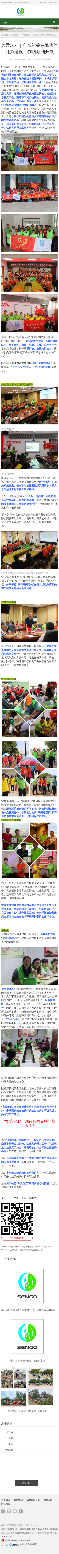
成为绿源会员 (33, 1500)
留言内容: (9, 1450)
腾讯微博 (9, 1511)
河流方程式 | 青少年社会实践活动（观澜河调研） (32, 1246)
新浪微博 (3, 1511)
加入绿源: (43, 2)
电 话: (11, 1444)
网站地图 (5, 1503)
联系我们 (18, 1500)
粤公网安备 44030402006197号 (17, 1540)
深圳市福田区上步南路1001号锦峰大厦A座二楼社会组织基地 (32, 1529)
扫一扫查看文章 (17, 1238)
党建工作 (47, 1500)
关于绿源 (5, 1500)
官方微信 (15, 1511)
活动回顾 (46, 59)
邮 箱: (11, 1438)
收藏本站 (53, 2)
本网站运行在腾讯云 (28, 1544)
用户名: (10, 1432)
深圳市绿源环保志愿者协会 (22, 1533)
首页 (6, 35)
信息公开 (15, 35)
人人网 (21, 1511)
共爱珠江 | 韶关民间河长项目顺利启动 (27, 1250)
